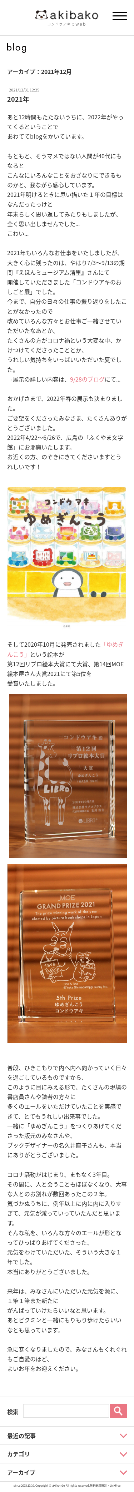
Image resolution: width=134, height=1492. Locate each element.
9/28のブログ (87, 379)
